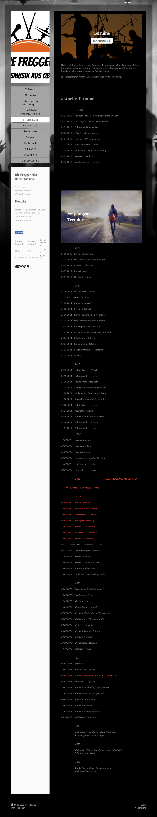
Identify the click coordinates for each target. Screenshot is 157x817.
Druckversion (19, 804)
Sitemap (32, 804)
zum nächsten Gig (101, 40)
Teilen (19, 233)
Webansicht (140, 807)
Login (143, 804)
